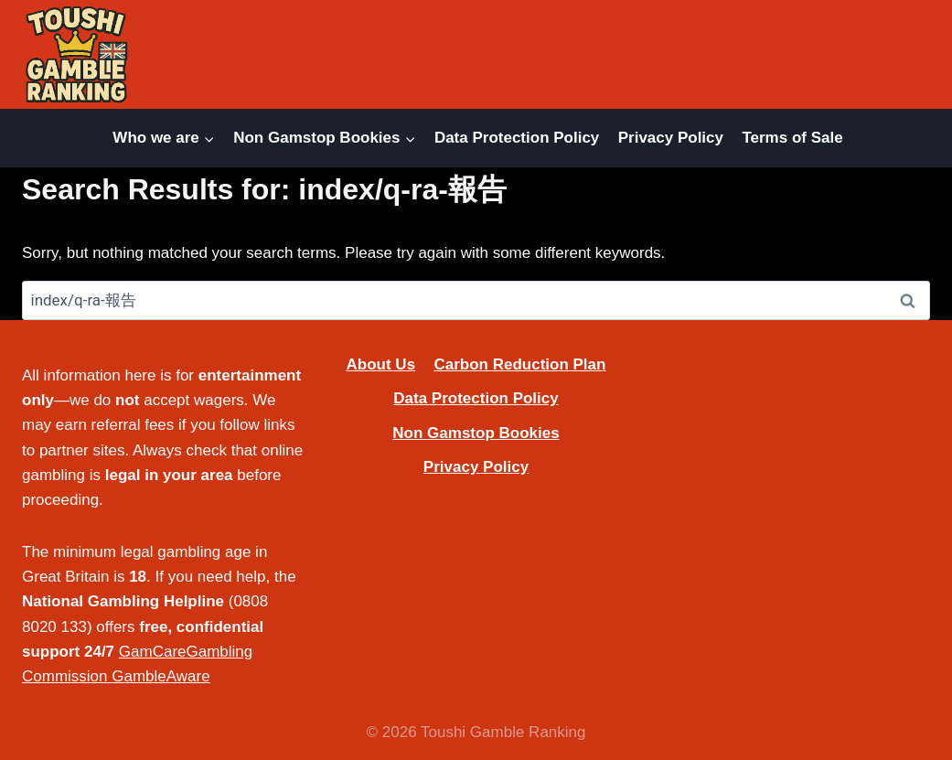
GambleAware (160, 676)
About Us (381, 364)
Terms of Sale (792, 137)
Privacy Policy (670, 137)
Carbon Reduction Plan (519, 364)
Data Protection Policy (516, 137)
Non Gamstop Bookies (475, 433)
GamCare (153, 651)
